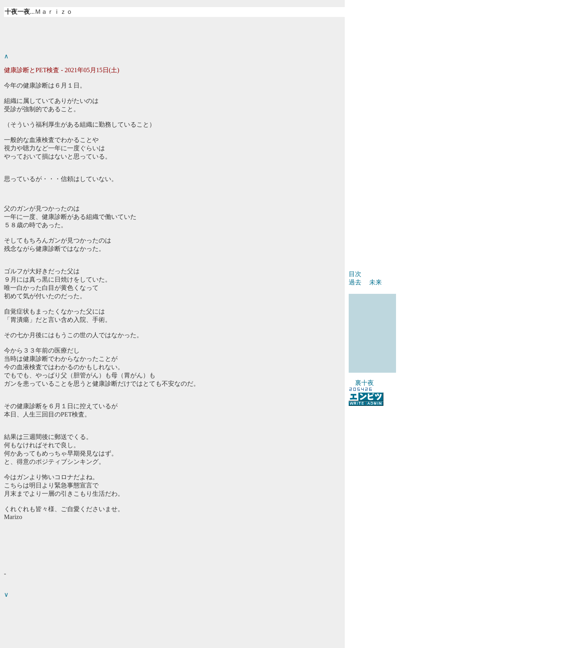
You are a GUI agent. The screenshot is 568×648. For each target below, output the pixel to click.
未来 (375, 282)
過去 (355, 282)
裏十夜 (364, 382)
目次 (355, 274)
